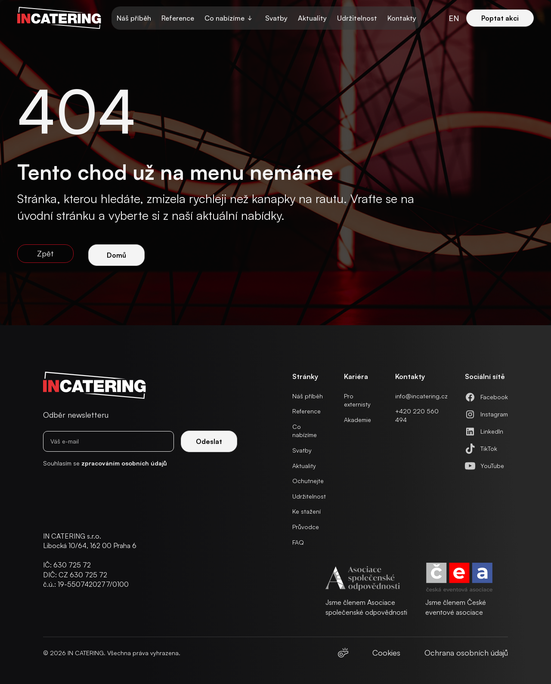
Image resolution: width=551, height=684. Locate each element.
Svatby (276, 18)
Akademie (357, 419)
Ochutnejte (308, 480)
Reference (177, 18)
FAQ (298, 542)
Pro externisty (357, 400)
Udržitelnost (357, 18)
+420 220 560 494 (417, 415)
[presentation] (98, 495)
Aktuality (312, 18)
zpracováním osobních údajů (124, 463)
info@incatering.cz (421, 396)
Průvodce (305, 526)
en (454, 18)
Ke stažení (306, 511)
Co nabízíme (304, 431)
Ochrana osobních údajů (466, 652)
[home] (59, 18)
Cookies (386, 652)
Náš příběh (134, 18)
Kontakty (401, 18)
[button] (229, 18)
